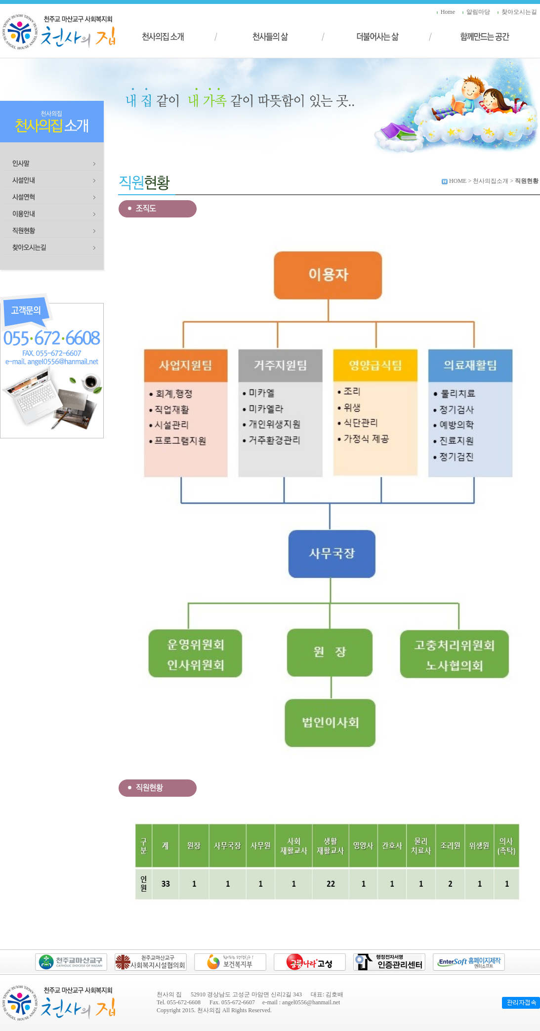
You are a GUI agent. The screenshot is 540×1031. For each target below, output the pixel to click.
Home (448, 11)
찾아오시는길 (519, 11)
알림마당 (478, 11)
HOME (457, 180)
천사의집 (209, 1010)
